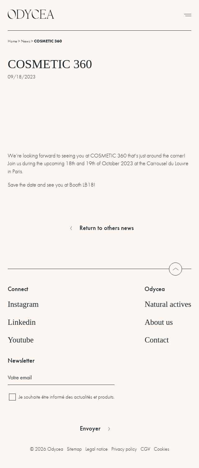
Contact (157, 340)
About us (159, 322)
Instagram (23, 304)
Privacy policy (124, 449)
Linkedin (22, 322)
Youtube (21, 340)
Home (12, 41)
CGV (145, 449)
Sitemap (74, 449)
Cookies (161, 449)
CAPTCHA (18, 412)
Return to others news (107, 228)
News (25, 41)
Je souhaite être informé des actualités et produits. (67, 397)
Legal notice (96, 449)
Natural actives (168, 304)
